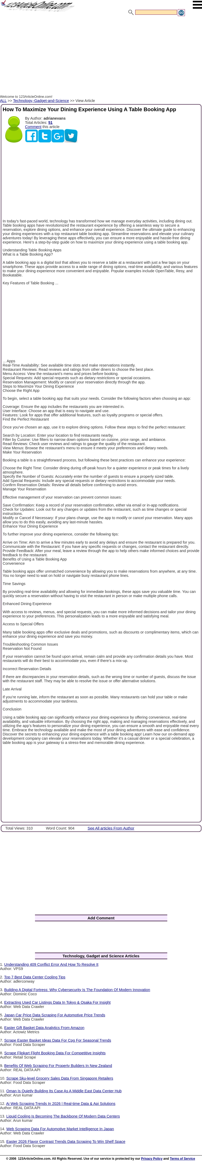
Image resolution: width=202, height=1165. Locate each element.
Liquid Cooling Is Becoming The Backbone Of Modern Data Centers (63, 1116)
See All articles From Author (111, 828)
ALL (3, 101)
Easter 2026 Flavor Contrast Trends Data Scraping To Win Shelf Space (65, 1141)
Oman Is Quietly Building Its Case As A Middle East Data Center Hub (64, 1091)
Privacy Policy (151, 1159)
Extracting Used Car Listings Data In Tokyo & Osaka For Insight (57, 1002)
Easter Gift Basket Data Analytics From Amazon (44, 1028)
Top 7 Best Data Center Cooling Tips (34, 977)
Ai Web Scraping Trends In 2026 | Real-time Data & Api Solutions (60, 1103)
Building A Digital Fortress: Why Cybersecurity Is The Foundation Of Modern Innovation (77, 990)
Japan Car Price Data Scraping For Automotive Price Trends (54, 1015)
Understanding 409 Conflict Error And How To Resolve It (51, 964)
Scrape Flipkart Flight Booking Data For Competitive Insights (55, 1053)
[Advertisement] (101, 56)
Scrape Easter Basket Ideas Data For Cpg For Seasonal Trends (57, 1040)
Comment (33, 127)
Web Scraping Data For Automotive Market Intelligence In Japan (60, 1129)
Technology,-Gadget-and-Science (41, 101)
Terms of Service (182, 1159)
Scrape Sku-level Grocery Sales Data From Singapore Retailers (59, 1078)
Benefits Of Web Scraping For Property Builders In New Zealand (58, 1066)
